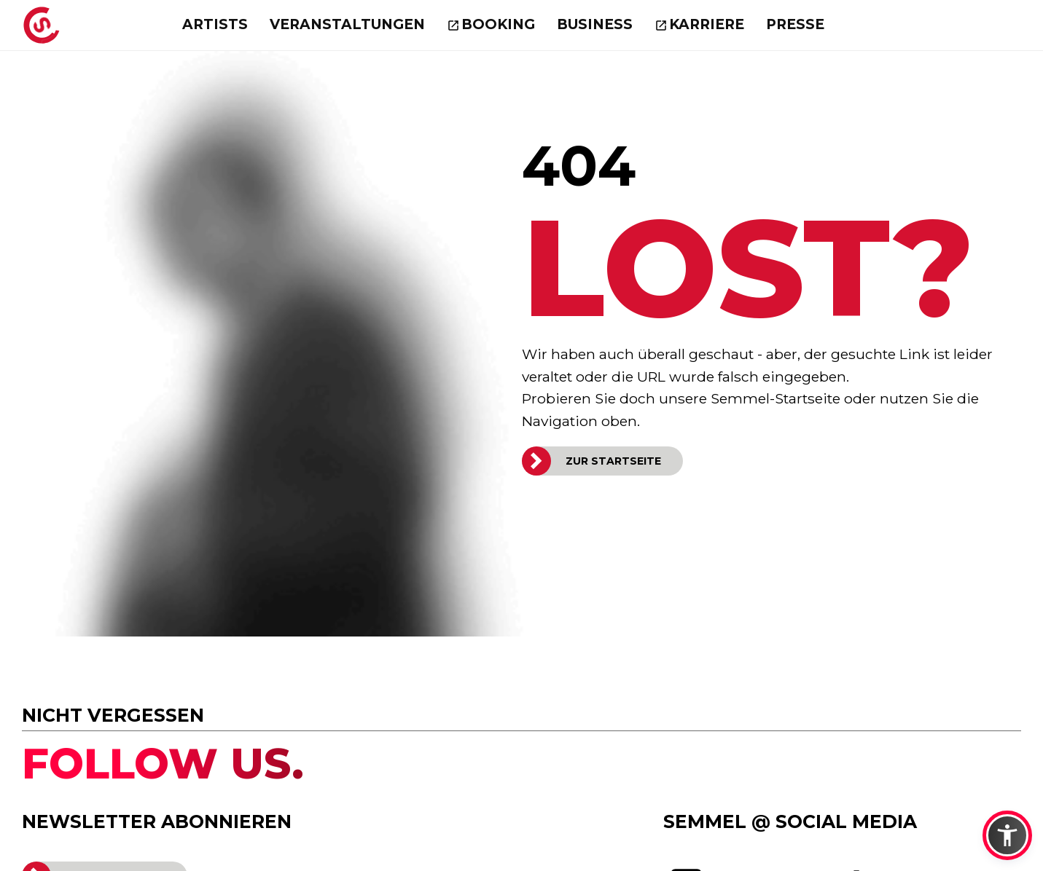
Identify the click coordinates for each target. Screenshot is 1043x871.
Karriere (706, 24)
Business (595, 24)
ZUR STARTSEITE (613, 461)
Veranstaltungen (347, 24)
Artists (215, 24)
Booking (498, 24)
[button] (1007, 835)
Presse (795, 24)
